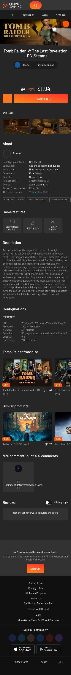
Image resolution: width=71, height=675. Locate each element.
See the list (35, 161)
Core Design (35, 173)
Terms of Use (35, 583)
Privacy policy (35, 588)
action (21, 199)
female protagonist (37, 199)
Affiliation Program (36, 593)
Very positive (36, 192)
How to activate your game (43, 169)
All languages (56, 502)
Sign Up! (35, 568)
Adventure (42, 184)
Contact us (35, 598)
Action (32, 184)
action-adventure (59, 199)
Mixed (32, 188)
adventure (9, 199)
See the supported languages (44, 165)
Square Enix (35, 176)
